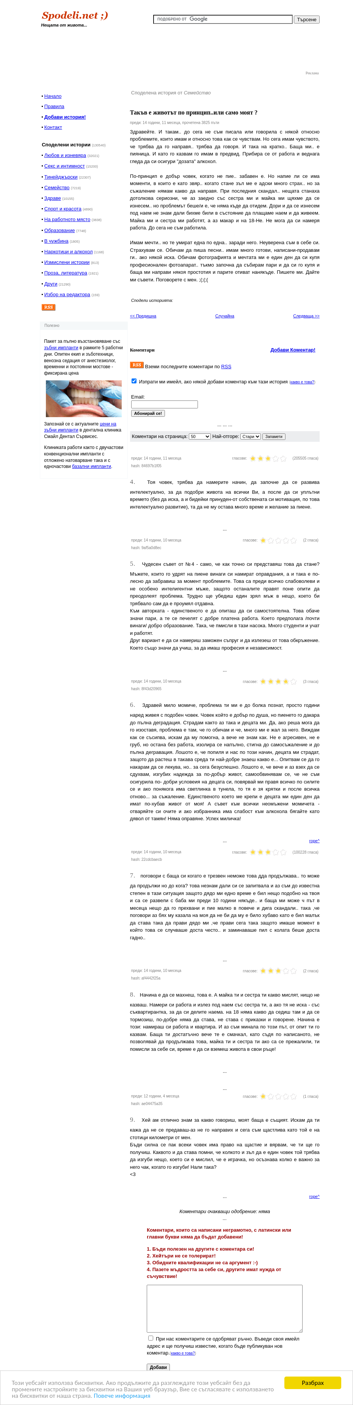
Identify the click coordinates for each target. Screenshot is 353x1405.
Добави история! (65, 117)
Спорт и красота (63, 209)
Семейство (57, 187)
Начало (52, 96)
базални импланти (91, 466)
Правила (54, 106)
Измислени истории (66, 262)
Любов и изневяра (65, 155)
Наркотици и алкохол (68, 251)
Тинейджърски (61, 177)
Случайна (224, 316)
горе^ (314, 840)
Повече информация (122, 1396)
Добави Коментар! (292, 350)
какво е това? (302, 382)
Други (50, 284)
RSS (226, 366)
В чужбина (56, 241)
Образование (59, 230)
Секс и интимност (64, 166)
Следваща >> (306, 316)
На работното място (67, 219)
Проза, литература (65, 273)
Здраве (52, 198)
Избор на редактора (67, 294)
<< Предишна (143, 316)
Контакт (53, 127)
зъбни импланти (61, 347)
